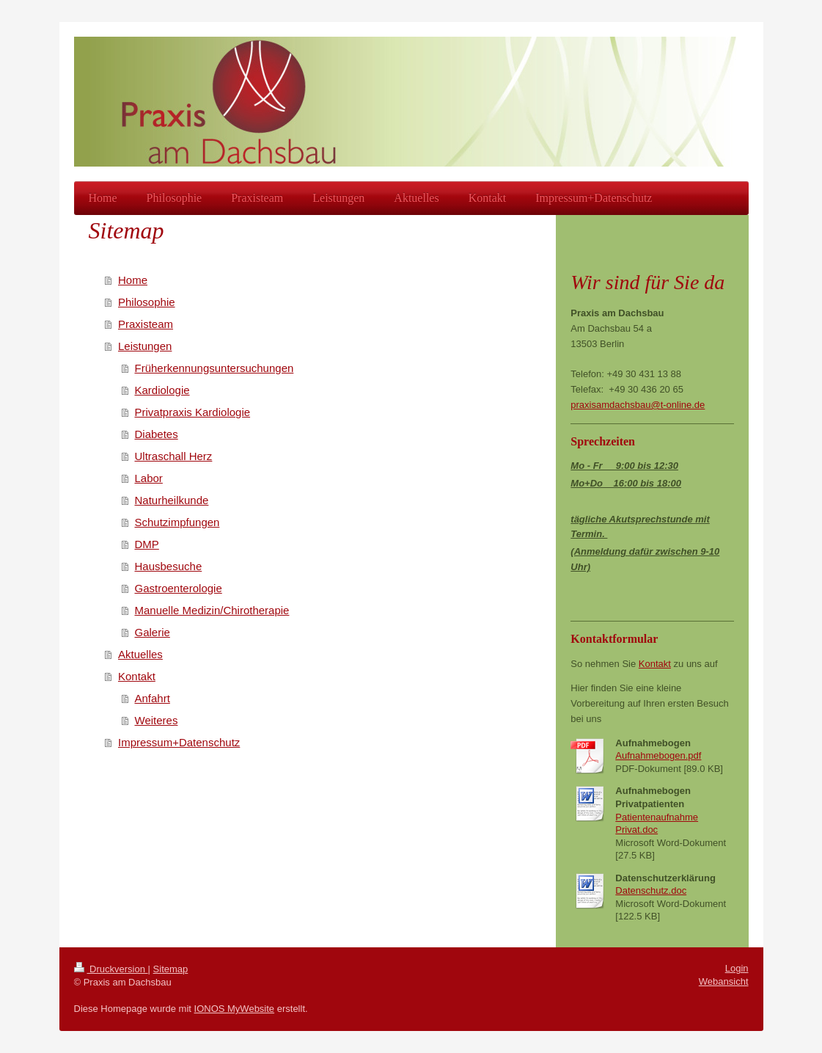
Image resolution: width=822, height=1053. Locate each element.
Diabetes (156, 434)
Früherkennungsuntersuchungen (214, 368)
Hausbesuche (168, 566)
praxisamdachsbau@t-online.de (637, 404)
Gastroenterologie (178, 588)
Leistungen (145, 346)
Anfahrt (152, 698)
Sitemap (170, 968)
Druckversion (111, 968)
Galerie (152, 632)
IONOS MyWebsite (234, 1008)
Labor (149, 478)
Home (132, 280)
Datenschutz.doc (650, 890)
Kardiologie (162, 390)
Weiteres (156, 720)
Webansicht (724, 981)
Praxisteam (145, 324)
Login (737, 968)
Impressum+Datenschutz (179, 742)
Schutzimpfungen (177, 522)
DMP (147, 544)
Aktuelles (140, 654)
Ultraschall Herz (174, 456)
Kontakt (136, 676)
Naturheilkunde (172, 500)
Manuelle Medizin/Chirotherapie (212, 610)
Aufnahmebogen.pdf (658, 755)
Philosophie (146, 302)
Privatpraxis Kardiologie (193, 412)
